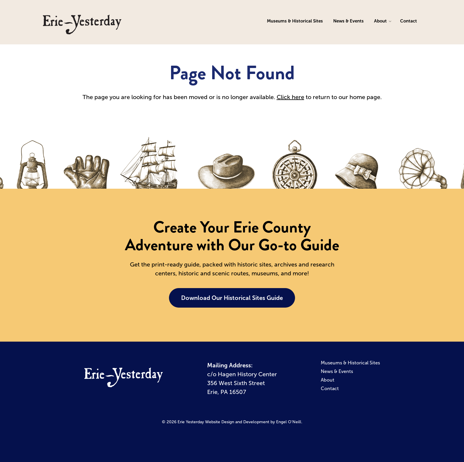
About (380, 20)
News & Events (348, 20)
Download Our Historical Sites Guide (232, 298)
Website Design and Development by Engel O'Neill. (253, 422)
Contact (408, 20)
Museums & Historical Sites (295, 20)
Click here (290, 97)
